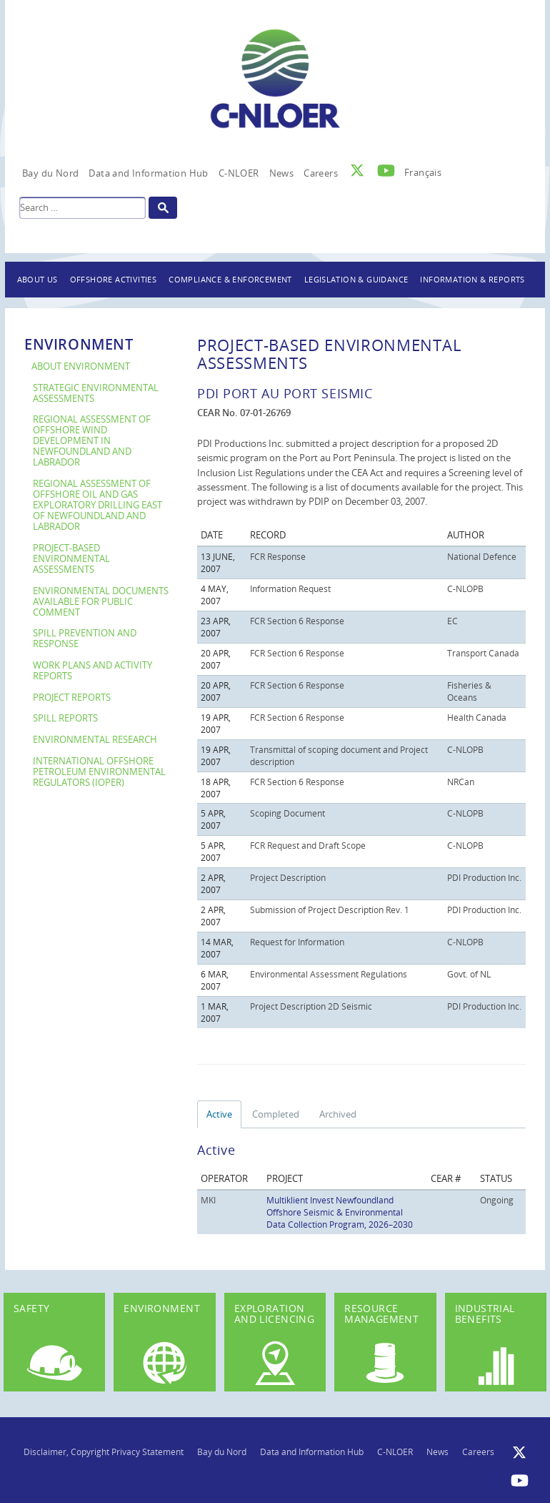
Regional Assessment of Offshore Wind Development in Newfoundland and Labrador (92, 440)
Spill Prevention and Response (84, 638)
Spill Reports (65, 718)
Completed (275, 1114)
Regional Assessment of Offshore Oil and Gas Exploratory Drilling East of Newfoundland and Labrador (97, 505)
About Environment (80, 366)
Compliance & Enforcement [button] (230, 279)
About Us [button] (37, 279)
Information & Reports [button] (472, 279)
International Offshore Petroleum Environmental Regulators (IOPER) (99, 772)
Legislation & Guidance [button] (356, 279)
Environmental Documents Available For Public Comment (101, 602)
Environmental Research (95, 740)
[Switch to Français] (422, 168)
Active (219, 1114)
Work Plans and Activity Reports (92, 670)
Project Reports (72, 697)
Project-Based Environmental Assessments (71, 559)
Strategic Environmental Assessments (96, 393)
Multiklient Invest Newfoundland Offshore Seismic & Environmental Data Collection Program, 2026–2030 (339, 1212)
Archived (337, 1114)
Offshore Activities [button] (113, 279)
